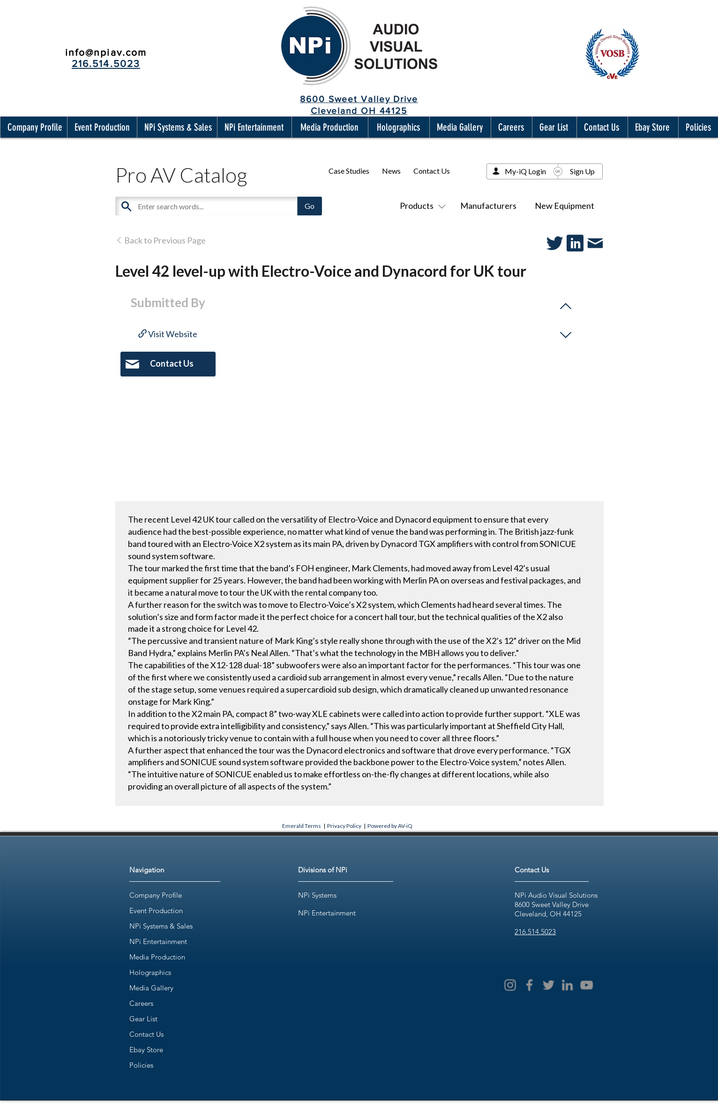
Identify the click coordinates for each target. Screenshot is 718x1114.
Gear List (143, 1018)
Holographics (150, 972)
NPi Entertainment (158, 941)
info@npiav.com (106, 52)
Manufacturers (488, 205)
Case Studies (349, 170)
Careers (141, 1003)
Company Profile (155, 895)
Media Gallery (151, 987)
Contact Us (431, 170)
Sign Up (582, 171)
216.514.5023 (535, 931)
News (391, 170)
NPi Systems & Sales (161, 926)
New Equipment (564, 205)
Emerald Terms (301, 825)
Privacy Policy (344, 825)
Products (421, 205)
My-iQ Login (525, 171)
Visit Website (167, 334)
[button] (33, 127)
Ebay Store (146, 1049)
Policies (141, 1065)
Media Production (157, 956)
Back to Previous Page (160, 240)
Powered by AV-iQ (389, 825)
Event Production (156, 910)
